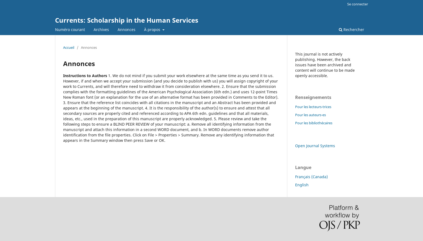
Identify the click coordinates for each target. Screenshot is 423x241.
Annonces (126, 29)
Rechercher (351, 29)
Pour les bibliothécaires (313, 123)
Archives (101, 29)
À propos (152, 29)
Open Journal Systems (315, 145)
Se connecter (357, 4)
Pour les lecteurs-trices (313, 106)
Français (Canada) (311, 176)
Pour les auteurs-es (310, 114)
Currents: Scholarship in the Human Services (126, 20)
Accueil (68, 47)
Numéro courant (70, 29)
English (302, 184)
